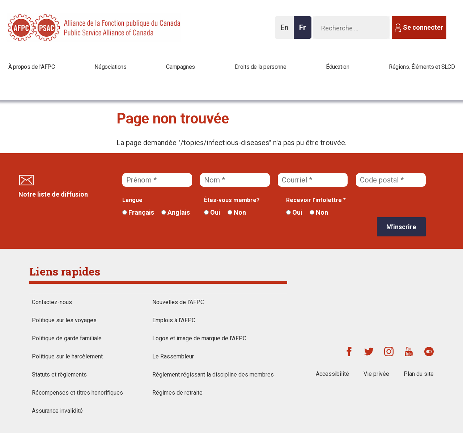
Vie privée (376, 373)
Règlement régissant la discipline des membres (213, 374)
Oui (212, 212)
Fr (304, 31)
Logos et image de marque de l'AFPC (199, 338)
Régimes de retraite (177, 392)
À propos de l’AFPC (31, 66)
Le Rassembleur (173, 356)
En (286, 31)
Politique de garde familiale (67, 338)
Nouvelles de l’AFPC (178, 302)
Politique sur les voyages (64, 320)
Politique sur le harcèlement (67, 356)
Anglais (175, 212)
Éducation (337, 66)
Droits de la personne (260, 66)
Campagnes (180, 66)
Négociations (110, 66)
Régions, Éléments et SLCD (422, 66)
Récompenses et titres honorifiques (77, 392)
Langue (132, 200)
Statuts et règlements (59, 374)
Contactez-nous (52, 302)
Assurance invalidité (57, 410)
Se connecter (423, 27)
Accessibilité (332, 373)
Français (138, 212)
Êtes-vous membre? (232, 200)
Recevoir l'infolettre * (316, 200)
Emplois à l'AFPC (173, 320)
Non (237, 212)
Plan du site (419, 373)
